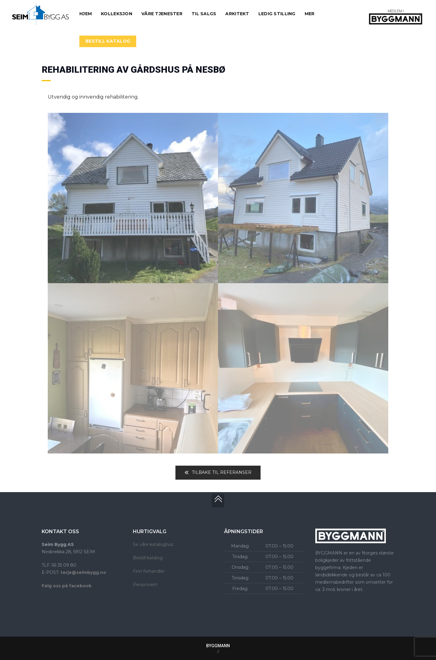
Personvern (145, 584)
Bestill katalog (148, 558)
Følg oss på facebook (67, 586)
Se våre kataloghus (153, 544)
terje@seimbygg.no (83, 572)
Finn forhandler (149, 571)
